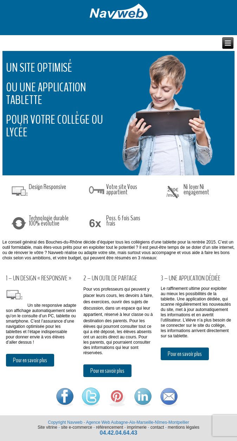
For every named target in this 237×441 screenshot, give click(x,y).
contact (157, 427)
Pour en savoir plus (30, 360)
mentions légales (183, 427)
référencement (109, 427)
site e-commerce (76, 427)
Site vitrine (47, 427)
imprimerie (137, 427)
